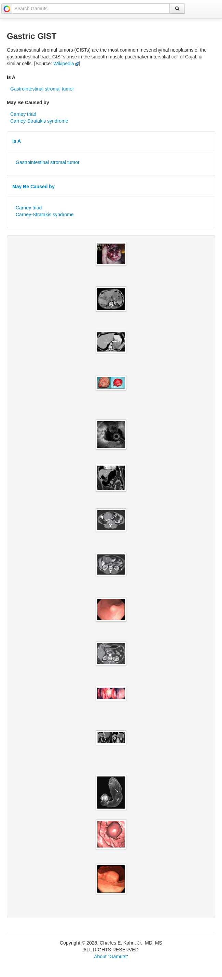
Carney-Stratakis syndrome (39, 121)
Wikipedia (66, 63)
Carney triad (23, 114)
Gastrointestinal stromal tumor (42, 89)
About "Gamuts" (111, 956)
